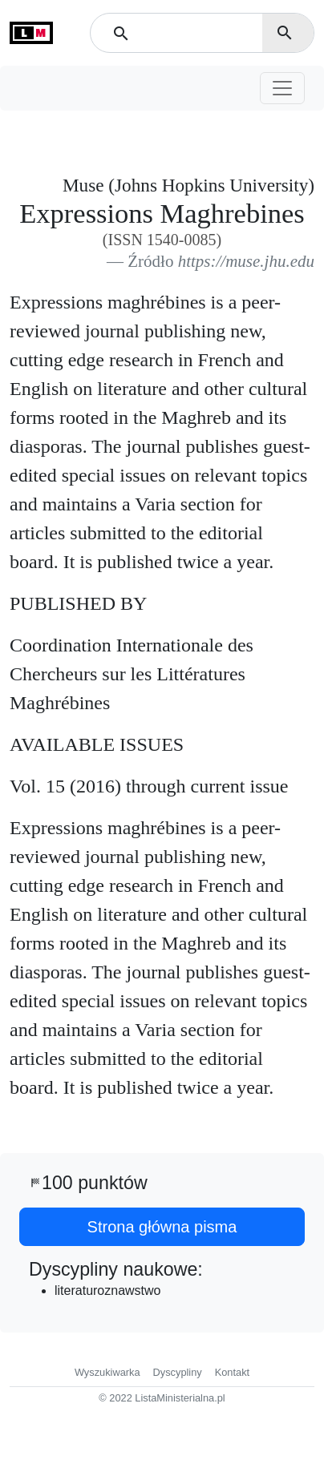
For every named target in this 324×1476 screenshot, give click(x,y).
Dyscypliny (177, 1372)
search (284, 32)
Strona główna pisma (162, 1227)
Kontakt (232, 1372)
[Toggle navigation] (282, 88)
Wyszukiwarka (107, 1372)
